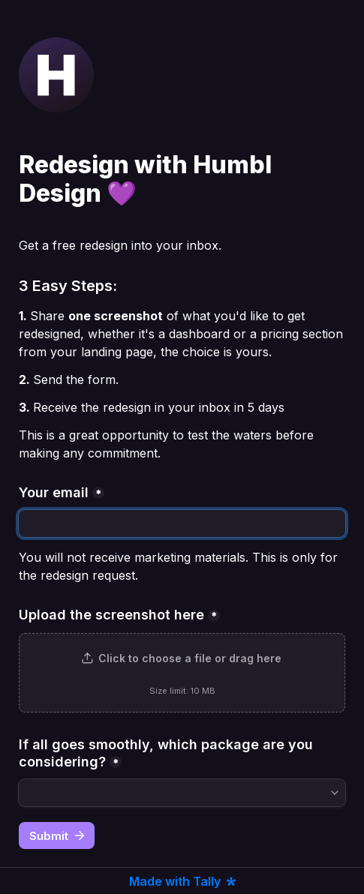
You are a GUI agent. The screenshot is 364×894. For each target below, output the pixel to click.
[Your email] (182, 523)
